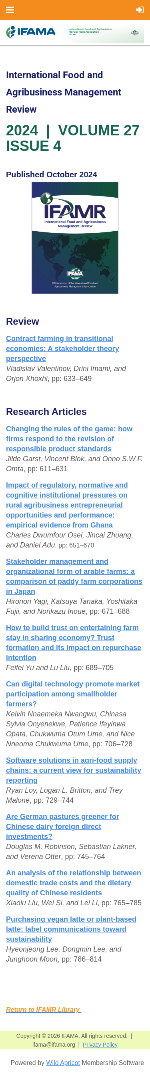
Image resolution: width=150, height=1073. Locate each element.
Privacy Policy (100, 1044)
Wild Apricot (63, 1062)
